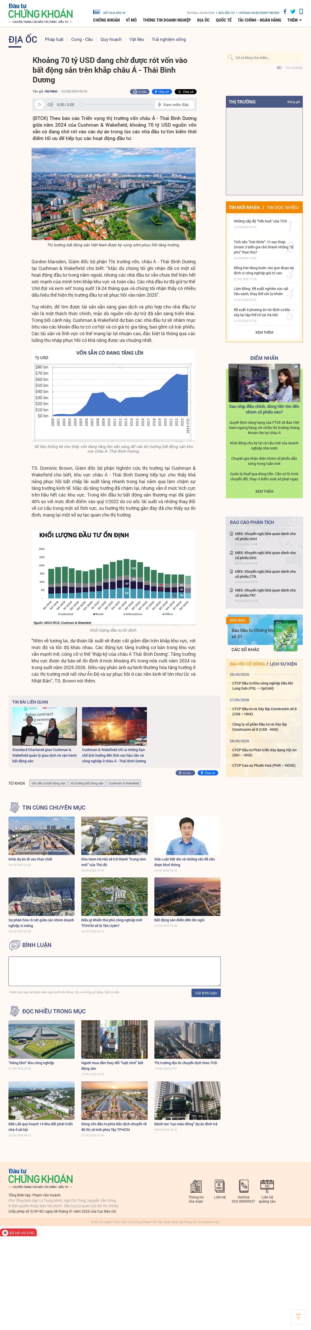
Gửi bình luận (206, 992)
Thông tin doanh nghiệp (167, 20)
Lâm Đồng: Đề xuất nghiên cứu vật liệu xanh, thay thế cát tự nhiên (261, 291)
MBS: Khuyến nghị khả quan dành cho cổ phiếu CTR (265, 574)
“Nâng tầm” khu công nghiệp (31, 1062)
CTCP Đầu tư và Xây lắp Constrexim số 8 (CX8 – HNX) (264, 711)
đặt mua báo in (109, 11)
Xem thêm (264, 332)
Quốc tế (224, 20)
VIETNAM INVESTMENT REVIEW (259, 12)
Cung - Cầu (82, 39)
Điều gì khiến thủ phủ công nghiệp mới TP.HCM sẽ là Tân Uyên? (111, 922)
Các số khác (245, 649)
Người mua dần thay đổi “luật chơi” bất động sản (112, 1065)
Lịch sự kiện (283, 664)
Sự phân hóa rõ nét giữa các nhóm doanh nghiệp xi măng (41, 922)
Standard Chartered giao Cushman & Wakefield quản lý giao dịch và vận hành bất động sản (44, 755)
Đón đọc (237, 620)
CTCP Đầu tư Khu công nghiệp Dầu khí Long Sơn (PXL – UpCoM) (262, 686)
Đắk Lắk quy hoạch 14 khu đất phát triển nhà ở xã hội (40, 1126)
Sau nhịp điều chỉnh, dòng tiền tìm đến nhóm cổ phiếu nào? (264, 409)
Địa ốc (203, 20)
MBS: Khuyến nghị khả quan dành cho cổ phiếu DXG (265, 555)
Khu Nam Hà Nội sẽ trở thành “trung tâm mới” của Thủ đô (113, 862)
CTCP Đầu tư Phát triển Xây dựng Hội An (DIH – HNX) (264, 752)
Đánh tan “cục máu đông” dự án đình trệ (185, 1123)
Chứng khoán (106, 20)
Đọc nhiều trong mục (54, 1011)
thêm (292, 20)
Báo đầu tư (226, 12)
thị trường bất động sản (87, 783)
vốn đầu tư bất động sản (49, 783)
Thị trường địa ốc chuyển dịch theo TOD (185, 1062)
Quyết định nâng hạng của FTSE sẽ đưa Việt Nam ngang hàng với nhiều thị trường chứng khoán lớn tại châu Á (264, 427)
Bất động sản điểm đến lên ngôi (179, 919)
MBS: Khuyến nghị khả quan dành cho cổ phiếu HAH (265, 536)
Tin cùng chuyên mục (53, 807)
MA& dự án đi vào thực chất (30, 859)
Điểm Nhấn (264, 357)
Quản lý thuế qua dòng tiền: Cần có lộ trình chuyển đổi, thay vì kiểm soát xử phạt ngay (264, 476)
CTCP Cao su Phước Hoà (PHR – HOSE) (264, 765)
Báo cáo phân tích (252, 522)
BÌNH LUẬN (37, 945)
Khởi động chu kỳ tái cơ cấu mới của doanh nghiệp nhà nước (264, 446)
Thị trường (242, 102)
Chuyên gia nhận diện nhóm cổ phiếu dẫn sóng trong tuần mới (264, 461)
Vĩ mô (131, 20)
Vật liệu (136, 39)
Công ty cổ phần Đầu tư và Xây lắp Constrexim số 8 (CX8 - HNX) (259, 727)
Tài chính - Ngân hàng (259, 20)
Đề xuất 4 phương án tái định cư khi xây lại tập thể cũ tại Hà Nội (262, 312)
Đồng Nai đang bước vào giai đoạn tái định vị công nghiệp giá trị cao (264, 270)
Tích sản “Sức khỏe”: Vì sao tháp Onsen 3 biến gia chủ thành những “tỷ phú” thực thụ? (264, 247)
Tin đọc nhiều (283, 207)
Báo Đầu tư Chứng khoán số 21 (256, 633)
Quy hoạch (111, 39)
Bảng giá (293, 101)
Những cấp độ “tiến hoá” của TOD (260, 221)
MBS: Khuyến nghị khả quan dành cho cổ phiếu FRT (265, 593)
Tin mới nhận (244, 207)
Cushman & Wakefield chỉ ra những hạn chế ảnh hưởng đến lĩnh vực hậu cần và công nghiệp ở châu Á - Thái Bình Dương (114, 755)
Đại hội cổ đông (247, 664)
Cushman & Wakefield (124, 783)
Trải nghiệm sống (169, 39)
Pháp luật (54, 39)
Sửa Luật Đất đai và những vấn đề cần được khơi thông (184, 862)
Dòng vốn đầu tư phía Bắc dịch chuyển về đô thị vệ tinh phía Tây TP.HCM (114, 1126)
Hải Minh (51, 91)
